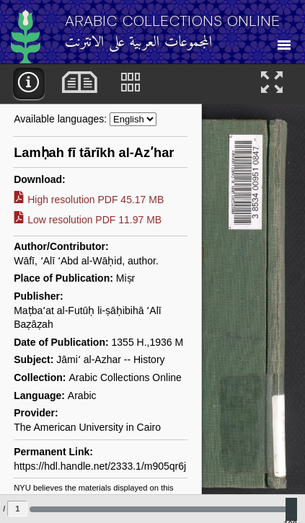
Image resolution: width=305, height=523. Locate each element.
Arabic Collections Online (172, 20)
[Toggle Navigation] (284, 41)
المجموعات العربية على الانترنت (139, 43)
